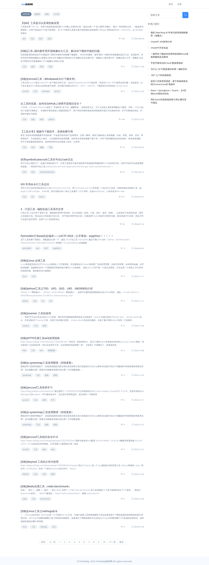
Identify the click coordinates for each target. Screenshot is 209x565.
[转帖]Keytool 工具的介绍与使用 (39, 461)
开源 (50, 66)
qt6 (24, 38)
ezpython (57, 248)
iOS (32, 197)
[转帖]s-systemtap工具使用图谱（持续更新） (47, 362)
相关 (44, 449)
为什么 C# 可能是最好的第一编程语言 (169, 69)
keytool (26, 474)
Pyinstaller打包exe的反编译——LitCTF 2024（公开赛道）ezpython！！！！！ (67, 236)
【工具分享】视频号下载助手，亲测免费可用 (47, 131)
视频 (41, 147)
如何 (41, 119)
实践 (33, 119)
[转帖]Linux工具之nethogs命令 (39, 511)
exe (37, 248)
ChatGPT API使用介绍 (161, 41)
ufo (50, 301)
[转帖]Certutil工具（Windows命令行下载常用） (49, 79)
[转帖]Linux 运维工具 (33, 260)
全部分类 (26, 14)
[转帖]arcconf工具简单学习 (37, 387)
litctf (46, 248)
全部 (179, 4)
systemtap (27, 375)
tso (43, 301)
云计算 (56, 14)
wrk (41, 350)
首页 (171, 4)
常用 (41, 66)
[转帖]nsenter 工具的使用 (36, 313)
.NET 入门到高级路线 (161, 75)
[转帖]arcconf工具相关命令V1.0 (39, 437)
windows (45, 91)
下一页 (112, 542)
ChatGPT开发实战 (159, 47)
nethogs (43, 527)
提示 (41, 38)
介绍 (44, 474)
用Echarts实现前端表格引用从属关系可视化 (168, 101)
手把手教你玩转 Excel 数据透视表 (167, 62)
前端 (47, 14)
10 (104, 542)
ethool (25, 301)
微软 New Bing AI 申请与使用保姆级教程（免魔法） (169, 34)
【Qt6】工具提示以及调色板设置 (40, 23)
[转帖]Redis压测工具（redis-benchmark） (46, 486)
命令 (53, 449)
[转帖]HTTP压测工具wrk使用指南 (40, 338)
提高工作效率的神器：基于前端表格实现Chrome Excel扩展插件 (169, 83)
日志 (33, 172)
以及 (49, 38)
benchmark (45, 499)
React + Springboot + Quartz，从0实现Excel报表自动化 (168, 92)
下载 (50, 147)
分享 (33, 147)
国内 (33, 66)
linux (25, 276)
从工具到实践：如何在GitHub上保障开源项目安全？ (51, 103)
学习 (53, 400)
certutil (25, 91)
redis (25, 499)
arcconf (26, 400)
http (24, 350)
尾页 (121, 542)
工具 (32, 38)
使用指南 (51, 350)
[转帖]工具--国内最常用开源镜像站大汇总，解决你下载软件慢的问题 (60, 51)
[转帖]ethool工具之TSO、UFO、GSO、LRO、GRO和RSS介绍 (57, 288)
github (51, 119)
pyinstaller (27, 248)
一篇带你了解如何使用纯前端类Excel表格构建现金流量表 (169, 55)
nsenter (26, 326)
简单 (44, 400)
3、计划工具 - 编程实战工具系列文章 (42, 209)
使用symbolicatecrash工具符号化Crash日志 (47, 159)
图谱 (55, 375)
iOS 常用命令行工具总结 (35, 184)
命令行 (57, 91)
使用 (44, 326)
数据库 (37, 14)
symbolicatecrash (47, 172)
